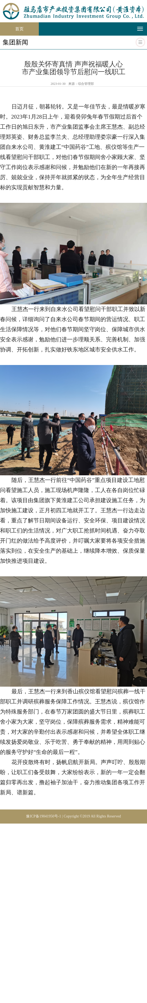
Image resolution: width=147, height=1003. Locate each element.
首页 (26, 26)
